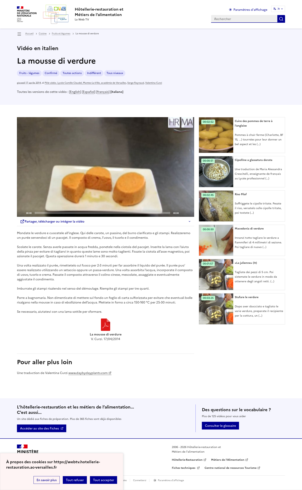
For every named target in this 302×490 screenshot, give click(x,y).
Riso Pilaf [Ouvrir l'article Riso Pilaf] (241, 194)
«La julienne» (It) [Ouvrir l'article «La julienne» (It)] (246, 263)
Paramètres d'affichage (171, 480)
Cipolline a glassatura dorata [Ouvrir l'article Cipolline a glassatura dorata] (253, 160)
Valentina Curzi (153, 83)
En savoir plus (47, 480)
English (75, 91)
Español (88, 91)
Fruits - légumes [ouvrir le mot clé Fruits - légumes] (29, 73)
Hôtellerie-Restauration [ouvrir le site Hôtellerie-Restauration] (187, 460)
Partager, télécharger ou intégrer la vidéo (52, 221)
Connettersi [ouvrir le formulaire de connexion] (139, 480)
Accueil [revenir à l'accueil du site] (29, 33)
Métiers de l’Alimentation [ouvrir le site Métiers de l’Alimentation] (227, 460)
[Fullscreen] (189, 212)
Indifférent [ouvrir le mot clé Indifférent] (94, 73)
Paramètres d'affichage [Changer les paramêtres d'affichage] (250, 9)
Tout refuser (75, 480)
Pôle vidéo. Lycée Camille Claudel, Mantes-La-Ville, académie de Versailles (85, 83)
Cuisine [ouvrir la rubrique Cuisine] (43, 33)
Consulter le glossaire (220, 425)
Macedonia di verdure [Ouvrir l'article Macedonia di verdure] (249, 229)
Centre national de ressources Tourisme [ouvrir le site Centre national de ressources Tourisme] (231, 468)
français (103, 91)
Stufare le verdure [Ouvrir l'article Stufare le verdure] (246, 297)
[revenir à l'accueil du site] (99, 12)
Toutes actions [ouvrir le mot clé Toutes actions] (72, 73)
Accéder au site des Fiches (39, 428)
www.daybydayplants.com (88, 373)
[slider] (102, 213)
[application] (105, 167)
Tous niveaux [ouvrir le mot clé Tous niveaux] (115, 73)
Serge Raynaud (135, 83)
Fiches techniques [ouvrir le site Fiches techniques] (184, 468)
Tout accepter (103, 480)
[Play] (105, 167)
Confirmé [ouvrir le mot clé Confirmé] (51, 73)
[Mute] (183, 212)
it (279, 9)
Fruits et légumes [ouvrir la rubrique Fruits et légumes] (61, 33)
